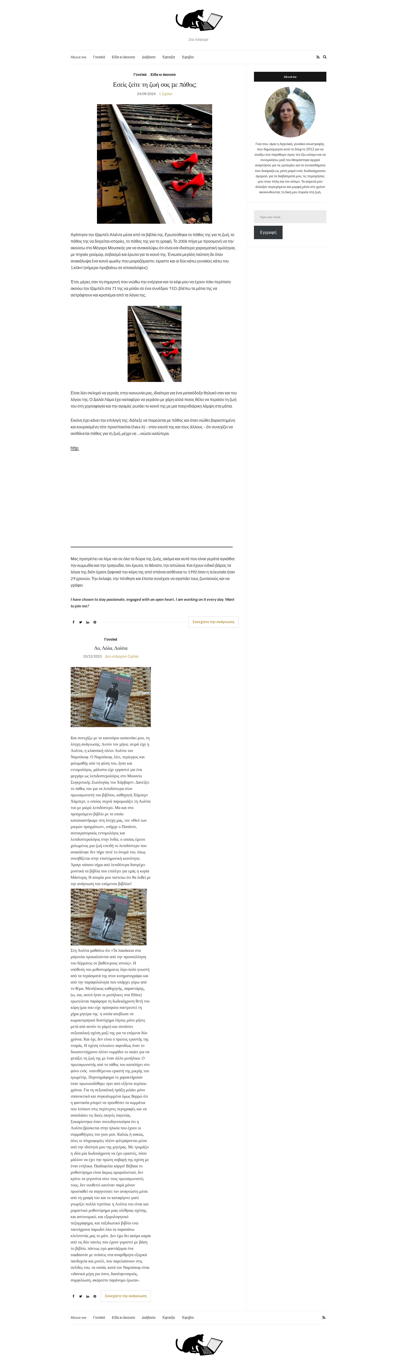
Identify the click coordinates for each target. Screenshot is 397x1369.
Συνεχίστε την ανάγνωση (213, 622)
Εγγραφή (268, 232)
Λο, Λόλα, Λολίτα (110, 648)
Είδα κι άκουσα (123, 57)
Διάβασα (148, 57)
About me (78, 57)
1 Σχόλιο (165, 94)
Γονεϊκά (99, 57)
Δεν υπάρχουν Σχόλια (122, 656)
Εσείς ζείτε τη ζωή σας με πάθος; (154, 84)
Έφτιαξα (168, 57)
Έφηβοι (188, 57)
